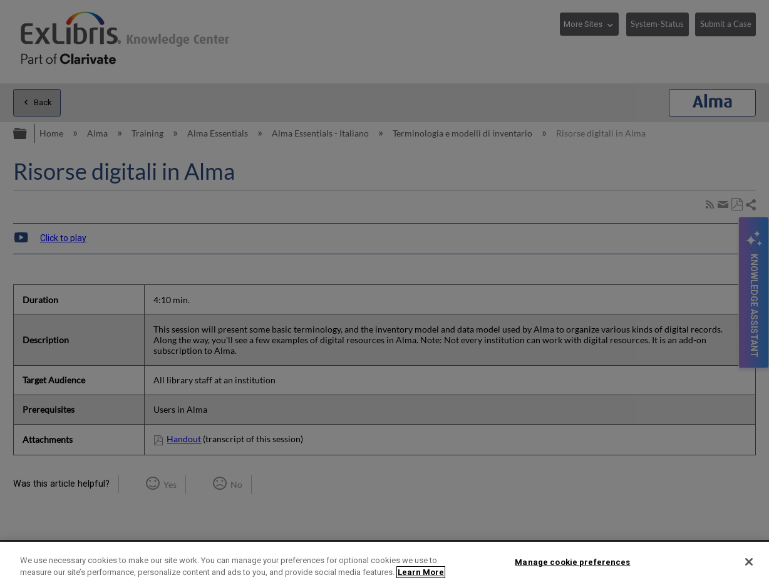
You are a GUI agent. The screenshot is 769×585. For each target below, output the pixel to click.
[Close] (749, 562)
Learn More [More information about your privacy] (421, 572)
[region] (384, 563)
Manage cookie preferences (572, 562)
